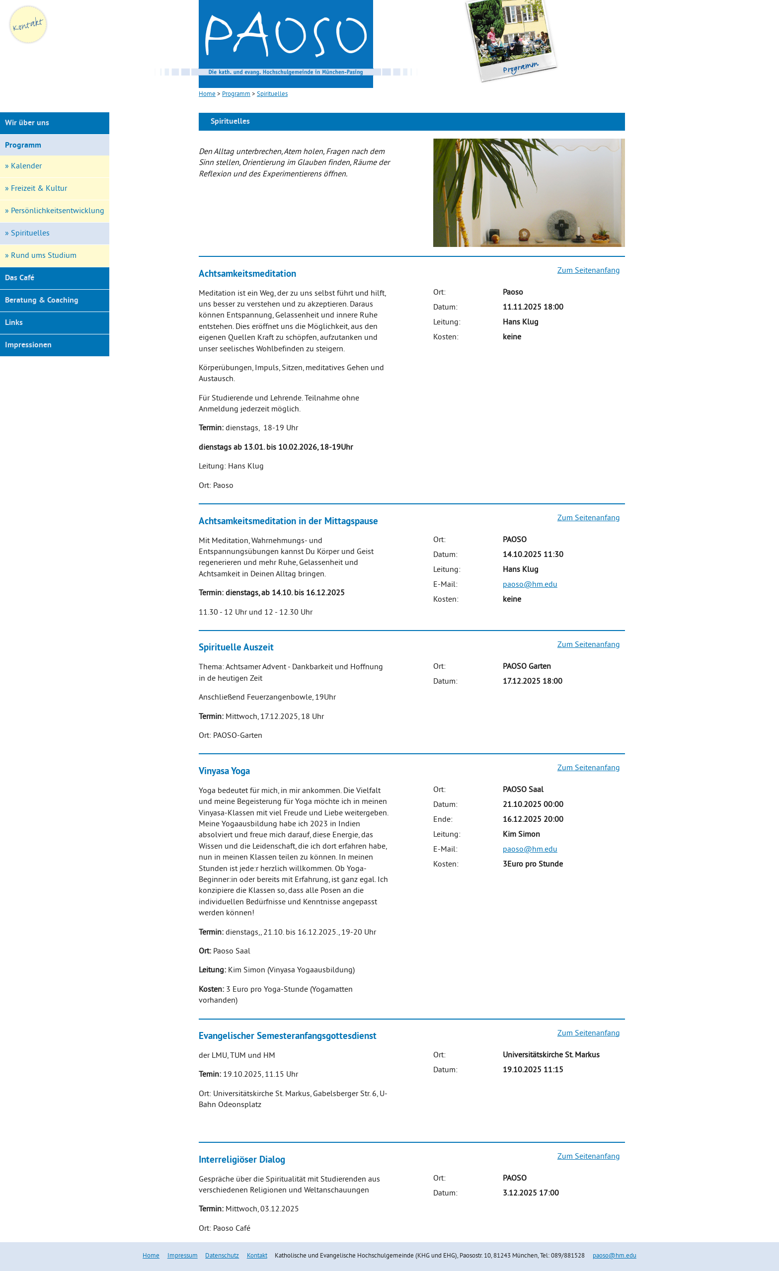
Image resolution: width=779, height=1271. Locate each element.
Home (151, 1256)
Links (14, 323)
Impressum (182, 1256)
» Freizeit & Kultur (36, 189)
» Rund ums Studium (41, 256)
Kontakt (257, 1256)
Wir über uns (27, 123)
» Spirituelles (27, 233)
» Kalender (23, 166)
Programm (23, 146)
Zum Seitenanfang (588, 271)
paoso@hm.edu (530, 585)
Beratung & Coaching (41, 301)
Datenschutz (222, 1256)
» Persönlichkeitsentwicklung (54, 211)
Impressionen (28, 345)
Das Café (19, 278)
